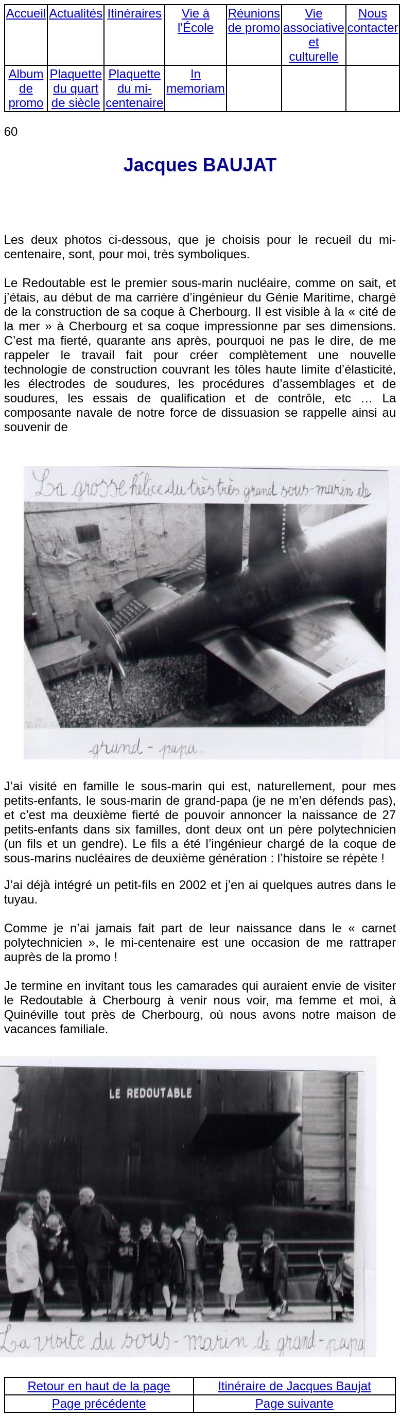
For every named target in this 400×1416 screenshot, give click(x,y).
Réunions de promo (254, 20)
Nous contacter (372, 20)
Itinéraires (135, 13)
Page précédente (99, 1403)
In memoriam (195, 81)
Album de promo (25, 88)
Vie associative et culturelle (313, 34)
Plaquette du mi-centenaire (134, 88)
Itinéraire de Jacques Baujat (294, 1386)
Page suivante (294, 1403)
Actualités (75, 13)
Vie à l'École (196, 20)
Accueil (26, 13)
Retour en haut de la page (98, 1386)
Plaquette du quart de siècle (75, 88)
